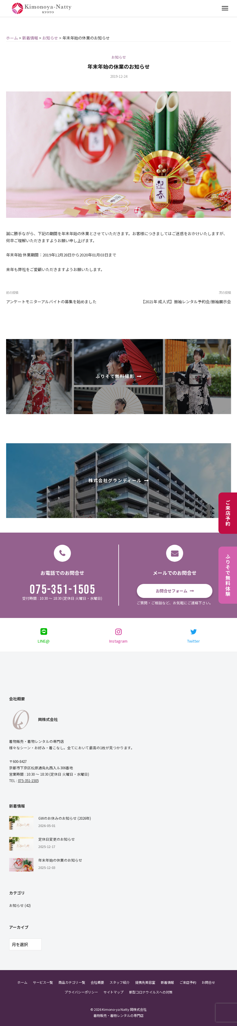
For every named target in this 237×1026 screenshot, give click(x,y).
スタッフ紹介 (120, 982)
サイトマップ (113, 992)
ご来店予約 (228, 513)
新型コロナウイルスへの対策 (151, 992)
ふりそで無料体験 (228, 575)
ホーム (22, 982)
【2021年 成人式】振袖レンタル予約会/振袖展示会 (186, 301)
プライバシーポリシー (81, 992)
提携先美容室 (145, 982)
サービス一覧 (43, 982)
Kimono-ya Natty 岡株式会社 (124, 1009)
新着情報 (167, 982)
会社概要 (97, 982)
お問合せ (208, 982)
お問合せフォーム (171, 591)
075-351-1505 (63, 590)
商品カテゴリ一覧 (71, 982)
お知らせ (118, 57)
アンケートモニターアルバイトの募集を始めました (51, 301)
